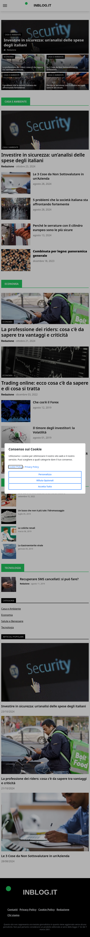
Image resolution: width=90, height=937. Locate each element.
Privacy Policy (32, 466)
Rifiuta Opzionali (45, 480)
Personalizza (45, 474)
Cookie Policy (15, 466)
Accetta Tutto (45, 486)
